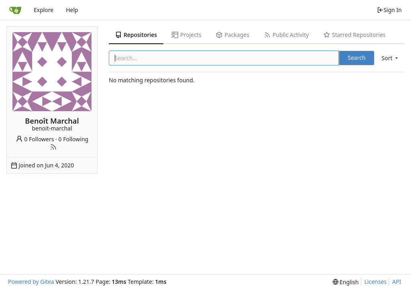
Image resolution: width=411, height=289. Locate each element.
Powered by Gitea (31, 281)
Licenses (375, 281)
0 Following (74, 139)
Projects (186, 35)
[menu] (390, 58)
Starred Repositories (354, 35)
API (396, 281)
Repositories (136, 35)
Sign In (389, 10)
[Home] (15, 10)
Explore (43, 10)
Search (356, 57)
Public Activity (286, 35)
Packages (232, 35)
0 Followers (35, 139)
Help (72, 10)
